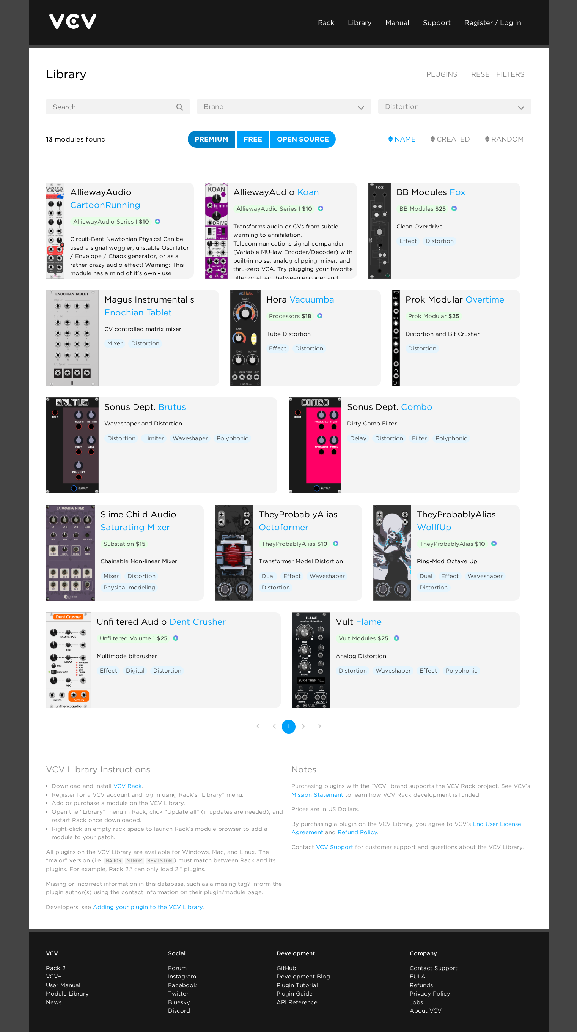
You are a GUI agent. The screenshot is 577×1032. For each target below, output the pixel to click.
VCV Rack (127, 786)
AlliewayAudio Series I (111, 221)
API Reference (297, 1002)
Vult (344, 621)
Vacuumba (311, 299)
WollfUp (434, 527)
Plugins (442, 74)
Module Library (67, 993)
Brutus (172, 407)
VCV (52, 953)
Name (402, 139)
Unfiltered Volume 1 (133, 638)
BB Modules (421, 192)
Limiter (154, 438)
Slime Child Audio (138, 514)
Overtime (484, 299)
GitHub (286, 967)
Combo (416, 407)
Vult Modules (363, 638)
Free (253, 139)
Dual (268, 576)
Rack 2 (56, 967)
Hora (276, 299)
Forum (177, 967)
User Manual (63, 985)
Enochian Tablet (138, 312)
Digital (135, 670)
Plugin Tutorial (297, 985)
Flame (369, 621)
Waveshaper (190, 438)
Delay (358, 438)
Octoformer (283, 527)
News (53, 1002)
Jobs (416, 1002)
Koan (308, 192)
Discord (179, 1010)
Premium (211, 139)
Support (437, 23)
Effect (408, 241)
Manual (397, 23)
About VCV (426, 1010)
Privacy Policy (430, 993)
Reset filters (498, 74)
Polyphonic (232, 438)
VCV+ (53, 976)
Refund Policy (357, 832)
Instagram (182, 976)
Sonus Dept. (130, 407)
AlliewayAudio (101, 192)
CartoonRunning (105, 205)
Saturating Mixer (135, 527)
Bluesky (179, 1002)
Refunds (421, 985)
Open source (303, 139)
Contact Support (434, 967)
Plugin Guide (295, 993)
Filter (419, 438)
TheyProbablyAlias (298, 514)
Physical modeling (129, 587)
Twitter (178, 993)
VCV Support (334, 847)
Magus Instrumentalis (149, 299)
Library (360, 23)
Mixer (115, 343)
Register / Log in (492, 23)
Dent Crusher (198, 621)
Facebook (182, 985)
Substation (124, 543)
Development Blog (303, 976)
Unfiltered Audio (132, 621)
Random (504, 139)
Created (450, 139)
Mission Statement (317, 794)
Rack (326, 23)
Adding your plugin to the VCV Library (148, 906)
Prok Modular (434, 299)
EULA (418, 976)
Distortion (440, 241)
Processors (290, 316)
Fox (457, 192)
